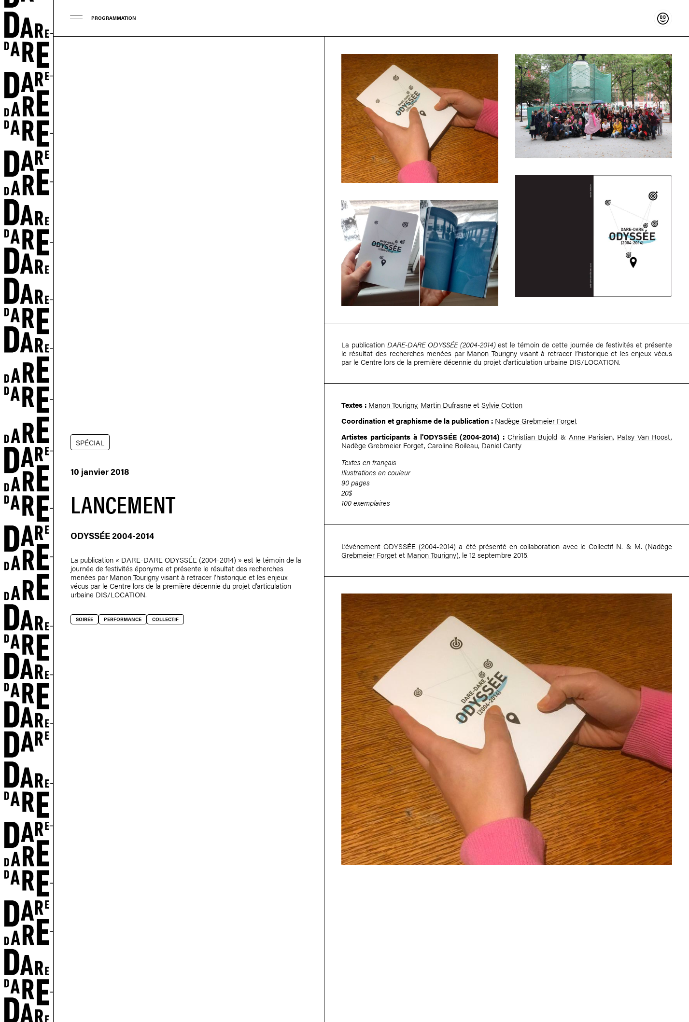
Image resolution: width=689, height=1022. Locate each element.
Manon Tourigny (134, 577)
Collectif (165, 619)
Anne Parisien (591, 436)
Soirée (84, 619)
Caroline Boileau (452, 445)
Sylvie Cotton (501, 405)
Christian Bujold (532, 436)
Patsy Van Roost (644, 436)
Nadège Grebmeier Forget (536, 420)
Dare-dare (27, 511)
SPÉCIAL (90, 442)
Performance (122, 619)
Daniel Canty (501, 445)
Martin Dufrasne (446, 405)
